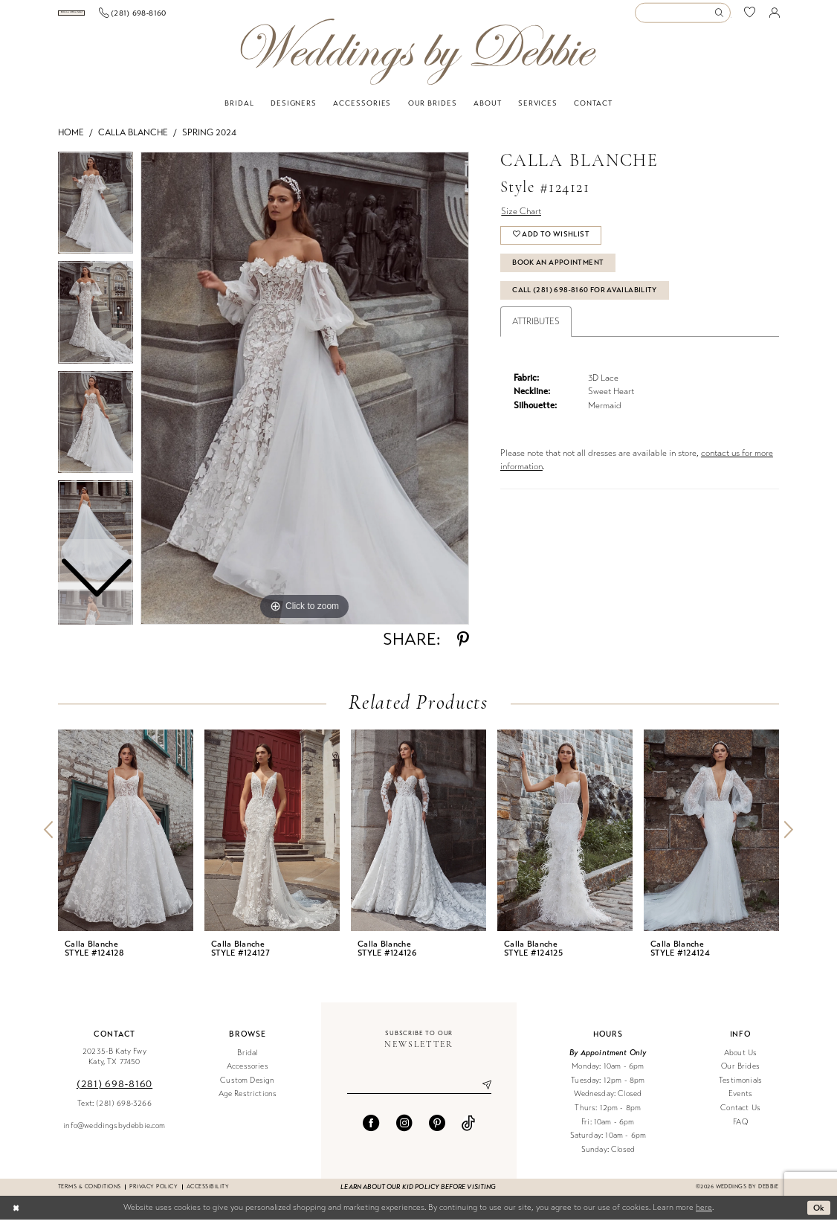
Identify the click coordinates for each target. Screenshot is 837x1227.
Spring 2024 (209, 140)
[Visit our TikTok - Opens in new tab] (468, 1130)
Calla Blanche (133, 140)
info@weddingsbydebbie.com (114, 1133)
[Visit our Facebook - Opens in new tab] (371, 1130)
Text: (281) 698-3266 (114, 1110)
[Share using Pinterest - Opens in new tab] (463, 647)
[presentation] (125, 837)
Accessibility (208, 1194)
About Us (740, 1060)
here (704, 1215)
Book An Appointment (558, 269)
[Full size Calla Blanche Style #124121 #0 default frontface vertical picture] (304, 395)
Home (71, 140)
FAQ (740, 1129)
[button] (774, 16)
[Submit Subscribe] (481, 1092)
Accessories (247, 1073)
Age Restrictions (248, 1102)
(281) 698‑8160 (114, 1091)
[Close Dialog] (16, 1215)
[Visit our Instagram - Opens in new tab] (404, 1130)
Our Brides (740, 1073)
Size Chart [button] (521, 218)
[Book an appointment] (112, 16)
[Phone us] (214, 16)
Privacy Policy (153, 1194)
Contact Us (740, 1115)
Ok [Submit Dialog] (819, 1214)
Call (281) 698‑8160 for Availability (584, 297)
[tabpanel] (304, 395)
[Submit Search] (722, 17)
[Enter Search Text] (682, 17)
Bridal (247, 1060)
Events (740, 1102)
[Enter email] (419, 1092)
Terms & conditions (89, 1194)
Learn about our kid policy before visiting (418, 1194)
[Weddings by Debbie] (418, 59)
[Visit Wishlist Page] (750, 16)
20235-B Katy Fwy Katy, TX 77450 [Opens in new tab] (114, 1064)
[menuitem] (112, 16)
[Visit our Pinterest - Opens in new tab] (437, 1130)
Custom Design (247, 1087)
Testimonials (740, 1087)
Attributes (536, 328)
